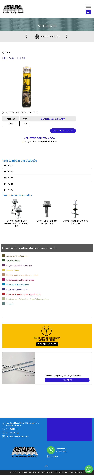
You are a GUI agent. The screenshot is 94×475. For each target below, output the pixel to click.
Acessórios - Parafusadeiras (17, 256)
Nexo (82, 472)
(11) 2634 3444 (31, 141)
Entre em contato (47, 344)
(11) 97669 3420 (49, 141)
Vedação (47, 25)
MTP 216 (8, 165)
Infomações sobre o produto (20, 112)
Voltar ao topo (46, 466)
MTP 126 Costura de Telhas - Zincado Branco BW (16, 223)
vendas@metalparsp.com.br (17, 436)
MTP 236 (8, 177)
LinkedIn (55, 456)
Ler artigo (67, 380)
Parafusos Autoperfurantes (17, 290)
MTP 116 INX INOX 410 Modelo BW (47, 222)
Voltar (6, 52)
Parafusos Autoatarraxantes (17, 285)
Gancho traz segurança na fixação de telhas (63, 375)
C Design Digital (61, 472)
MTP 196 (8, 190)
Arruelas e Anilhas (13, 261)
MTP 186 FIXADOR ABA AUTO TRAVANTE (76, 222)
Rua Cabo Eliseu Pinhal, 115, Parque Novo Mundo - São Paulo (22, 424)
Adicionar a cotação (63, 131)
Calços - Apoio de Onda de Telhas (19, 266)
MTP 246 (8, 184)
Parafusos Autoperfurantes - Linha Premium (23, 294)
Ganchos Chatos (12, 270)
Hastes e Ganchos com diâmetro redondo (22, 275)
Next (66, 36)
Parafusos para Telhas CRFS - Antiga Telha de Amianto (27, 299)
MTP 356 (8, 171)
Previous (26, 36)
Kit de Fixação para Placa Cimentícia (20, 280)
